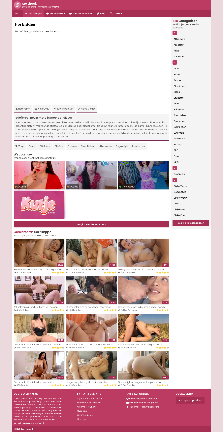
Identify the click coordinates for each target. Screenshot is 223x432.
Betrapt (178, 144)
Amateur (179, 45)
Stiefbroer (45, 146)
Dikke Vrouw (180, 197)
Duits (176, 203)
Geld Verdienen (85, 415)
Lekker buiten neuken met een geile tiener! (140, 344)
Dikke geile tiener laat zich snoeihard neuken (141, 269)
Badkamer (179, 138)
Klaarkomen (138, 146)
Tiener (32, 146)
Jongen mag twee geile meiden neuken (87, 382)
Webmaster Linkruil (86, 406)
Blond (177, 92)
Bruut (177, 103)
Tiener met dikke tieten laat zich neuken (34, 382)
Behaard (178, 80)
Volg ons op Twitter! (190, 400)
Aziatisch (179, 56)
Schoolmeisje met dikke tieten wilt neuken (36, 307)
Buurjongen (180, 127)
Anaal (177, 50)
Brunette (179, 97)
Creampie (179, 174)
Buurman (179, 132)
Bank (176, 162)
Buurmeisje (180, 115)
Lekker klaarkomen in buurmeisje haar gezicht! (142, 307)
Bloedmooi (179, 86)
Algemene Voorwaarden (90, 398)
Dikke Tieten (87, 146)
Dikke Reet (180, 209)
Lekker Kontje (105, 146)
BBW (176, 68)
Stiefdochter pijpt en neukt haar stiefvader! (88, 307)
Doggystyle (122, 146)
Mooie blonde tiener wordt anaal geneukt (88, 269)
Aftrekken (179, 39)
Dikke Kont (180, 215)
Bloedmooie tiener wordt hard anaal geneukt (37, 269)
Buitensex (179, 109)
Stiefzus (59, 146)
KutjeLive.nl (38, 423)
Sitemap (81, 419)
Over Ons (82, 411)
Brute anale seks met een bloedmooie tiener (89, 344)
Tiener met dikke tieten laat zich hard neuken (37, 344)
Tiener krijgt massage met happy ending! (139, 382)
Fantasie (72, 146)
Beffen (177, 74)
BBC (176, 150)
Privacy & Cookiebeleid (89, 402)
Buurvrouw (179, 121)
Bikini (176, 156)
